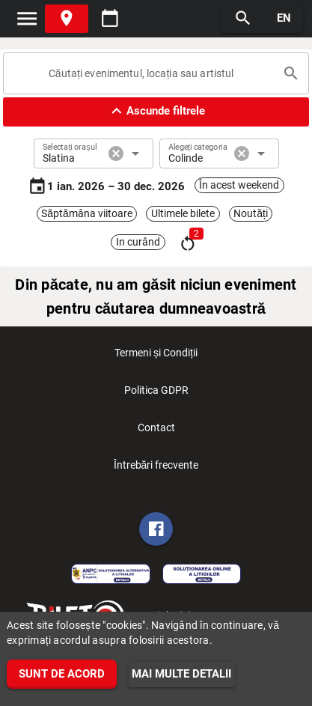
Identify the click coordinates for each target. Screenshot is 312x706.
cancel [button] (116, 153)
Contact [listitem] (156, 432)
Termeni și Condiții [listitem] (156, 357)
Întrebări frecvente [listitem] (156, 469)
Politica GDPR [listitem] (156, 395)
